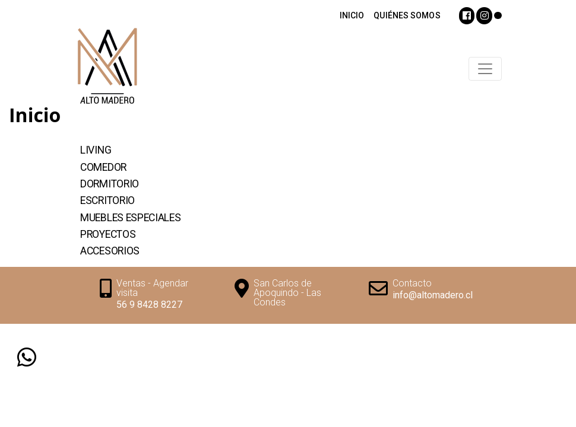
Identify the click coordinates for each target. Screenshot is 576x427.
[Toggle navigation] (485, 69)
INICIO (352, 15)
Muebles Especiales (130, 218)
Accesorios (110, 251)
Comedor (103, 167)
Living (95, 150)
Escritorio (107, 200)
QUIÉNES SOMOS (407, 15)
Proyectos (107, 234)
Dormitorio (109, 184)
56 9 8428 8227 (149, 304)
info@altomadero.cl (433, 295)
